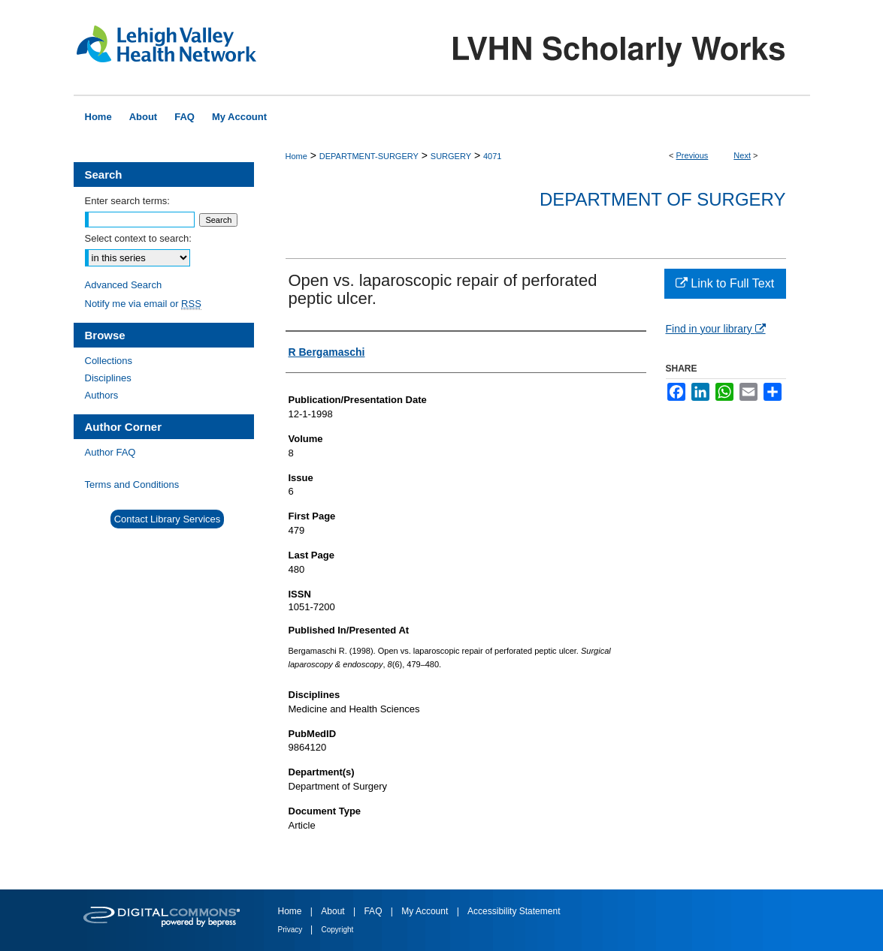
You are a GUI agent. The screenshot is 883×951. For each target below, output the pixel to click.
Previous (692, 155)
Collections (109, 360)
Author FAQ (110, 452)
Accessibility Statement (513, 911)
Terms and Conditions (132, 484)
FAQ (374, 911)
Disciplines (108, 378)
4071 (492, 156)
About (334, 911)
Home (296, 156)
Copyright (338, 929)
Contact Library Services (167, 519)
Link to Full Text (725, 283)
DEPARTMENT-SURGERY (369, 156)
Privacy (291, 929)
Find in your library (716, 329)
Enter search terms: (127, 200)
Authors (102, 395)
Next (742, 155)
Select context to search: (138, 238)
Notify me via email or (143, 303)
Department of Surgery (663, 199)
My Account (425, 911)
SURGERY (451, 156)
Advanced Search (123, 284)
